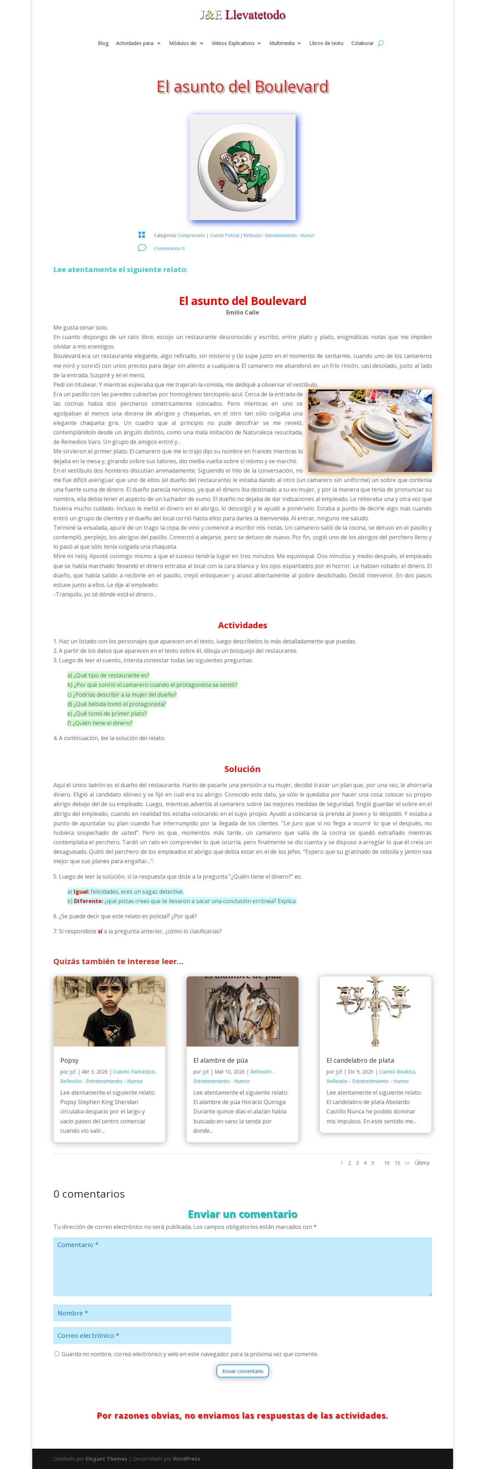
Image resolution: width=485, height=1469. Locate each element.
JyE (72, 1071)
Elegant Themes (106, 1458)
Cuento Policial (224, 235)
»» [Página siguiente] (407, 1162)
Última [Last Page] (422, 1162)
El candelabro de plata (360, 1060)
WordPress (186, 1458)
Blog (103, 43)
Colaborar (362, 43)
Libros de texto (326, 43)
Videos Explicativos (233, 43)
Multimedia (282, 43)
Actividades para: (135, 43)
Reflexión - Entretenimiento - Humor (279, 235)
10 (387, 1162)
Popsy (69, 1060)
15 (397, 1162)
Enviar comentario (242, 1371)
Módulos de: (183, 43)
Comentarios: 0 (169, 248)
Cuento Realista (397, 1071)
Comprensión (191, 235)
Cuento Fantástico (134, 1071)
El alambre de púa (220, 1060)
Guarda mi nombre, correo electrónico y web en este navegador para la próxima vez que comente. (190, 1354)
